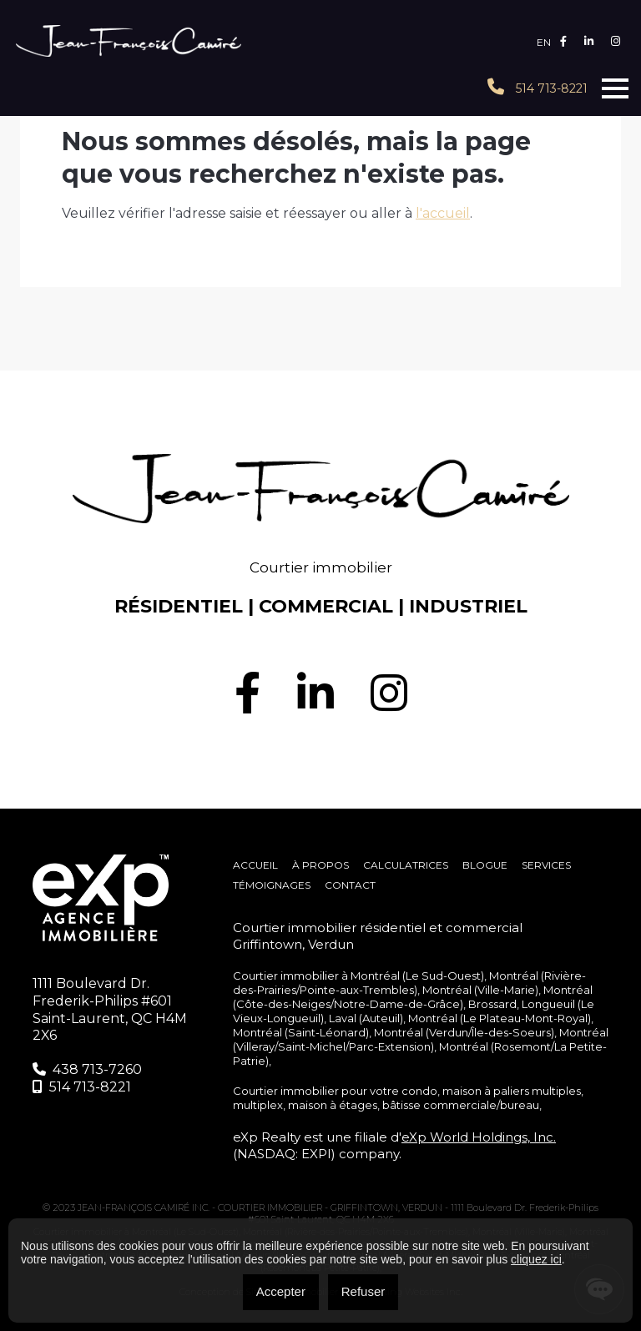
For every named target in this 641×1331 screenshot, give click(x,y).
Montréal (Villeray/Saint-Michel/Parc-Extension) (420, 1039)
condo (419, 1090)
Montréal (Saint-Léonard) (301, 1032)
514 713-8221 (537, 87)
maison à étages (332, 1105)
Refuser (363, 1291)
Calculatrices (405, 865)
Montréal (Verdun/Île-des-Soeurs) (464, 1032)
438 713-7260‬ (87, 1069)
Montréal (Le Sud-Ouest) (417, 975)
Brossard (492, 1004)
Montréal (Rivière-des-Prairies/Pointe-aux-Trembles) (409, 982)
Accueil (255, 865)
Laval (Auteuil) (366, 1018)
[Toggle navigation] (615, 88)
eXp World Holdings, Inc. (478, 1137)
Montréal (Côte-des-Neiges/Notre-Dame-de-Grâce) (413, 997)
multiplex (258, 1105)
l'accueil (443, 213)
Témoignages (271, 885)
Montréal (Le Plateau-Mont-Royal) (499, 1018)
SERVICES (546, 865)
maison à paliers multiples (511, 1090)
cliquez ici (536, 1259)
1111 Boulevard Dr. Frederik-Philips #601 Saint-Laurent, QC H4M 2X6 (110, 1009)
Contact (350, 885)
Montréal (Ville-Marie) (480, 989)
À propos (320, 865)
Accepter (280, 1291)
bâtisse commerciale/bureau (460, 1105)
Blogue (484, 865)
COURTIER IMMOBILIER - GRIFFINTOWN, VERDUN (331, 1207)
